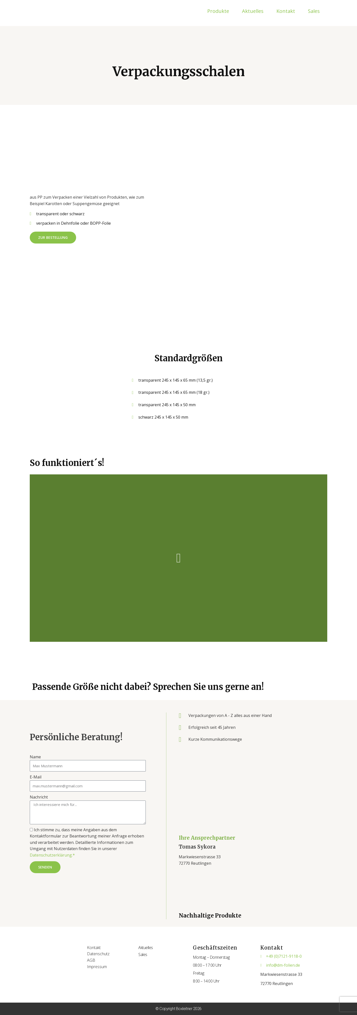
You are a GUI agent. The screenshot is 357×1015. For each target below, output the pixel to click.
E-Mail (35, 777)
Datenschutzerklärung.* (52, 855)
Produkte (218, 11)
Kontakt (285, 11)
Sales (314, 11)
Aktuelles (253, 11)
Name (35, 757)
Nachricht (39, 797)
